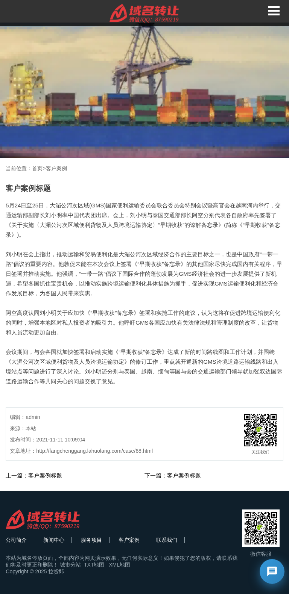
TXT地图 (94, 565)
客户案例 (56, 168)
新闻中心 (53, 540)
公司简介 (16, 540)
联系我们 (166, 540)
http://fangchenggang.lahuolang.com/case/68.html (94, 451)
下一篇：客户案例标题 (172, 475)
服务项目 (91, 540)
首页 (37, 168)
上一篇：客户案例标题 (34, 475)
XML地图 (119, 565)
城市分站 (70, 565)
